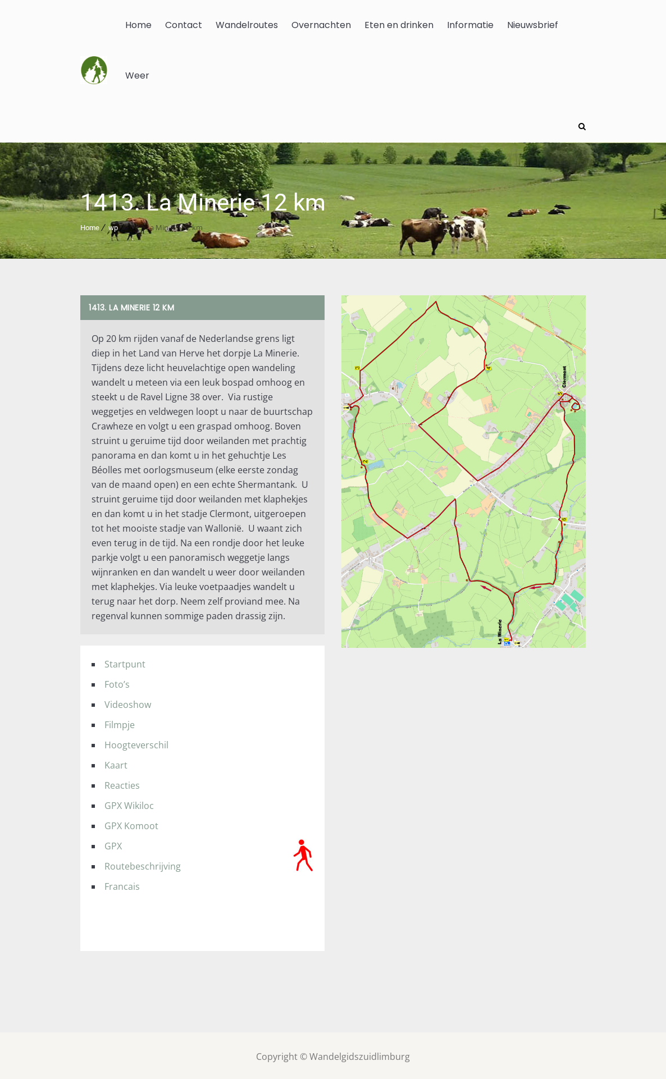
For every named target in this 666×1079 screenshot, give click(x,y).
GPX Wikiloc (129, 803)
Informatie (470, 25)
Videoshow (127, 702)
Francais (122, 884)
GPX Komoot (131, 823)
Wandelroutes (247, 25)
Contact (183, 25)
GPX (113, 844)
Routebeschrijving (142, 864)
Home (138, 25)
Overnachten (321, 25)
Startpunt (124, 662)
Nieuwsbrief (532, 25)
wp (113, 225)
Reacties (122, 783)
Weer (137, 75)
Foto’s (117, 682)
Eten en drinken (399, 25)
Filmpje (119, 722)
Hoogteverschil (136, 743)
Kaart (115, 763)
